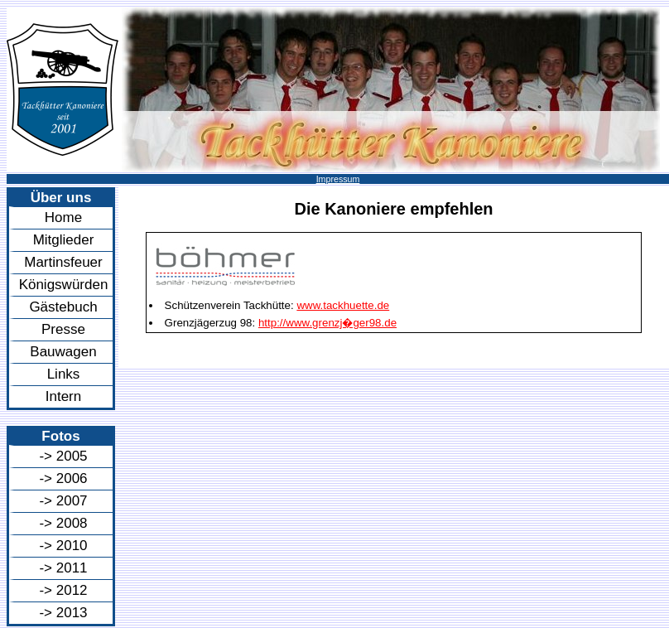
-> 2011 (63, 568)
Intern (63, 396)
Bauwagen (63, 352)
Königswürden (63, 284)
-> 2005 (63, 456)
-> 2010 (63, 545)
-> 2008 (63, 523)
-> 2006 (63, 478)
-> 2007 (63, 501)
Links (63, 374)
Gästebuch (63, 307)
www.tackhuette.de (342, 305)
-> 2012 (63, 590)
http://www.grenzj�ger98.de (327, 322)
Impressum (338, 179)
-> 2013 (63, 613)
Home (63, 217)
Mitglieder (63, 240)
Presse (63, 329)
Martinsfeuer (63, 262)
